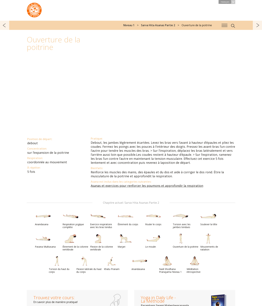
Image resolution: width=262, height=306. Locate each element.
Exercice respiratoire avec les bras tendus (101, 220)
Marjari (126, 241)
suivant (257, 25)
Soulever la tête (208, 218)
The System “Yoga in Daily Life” (34, 9)
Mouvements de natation (209, 242)
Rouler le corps (153, 218)
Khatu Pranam (112, 263)
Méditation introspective (195, 264)
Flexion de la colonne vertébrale (101, 242)
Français (228, 2)
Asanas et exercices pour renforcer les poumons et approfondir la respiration (147, 186)
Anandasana (43, 218)
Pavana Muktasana (45, 241)
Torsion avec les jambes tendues (181, 220)
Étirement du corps (128, 218)
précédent (4, 25)
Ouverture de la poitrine (185, 241)
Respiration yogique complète (73, 220)
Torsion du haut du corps (59, 264)
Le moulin (153, 241)
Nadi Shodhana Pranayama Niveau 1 (170, 264)
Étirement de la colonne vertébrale (75, 242)
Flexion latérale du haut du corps (89, 264)
